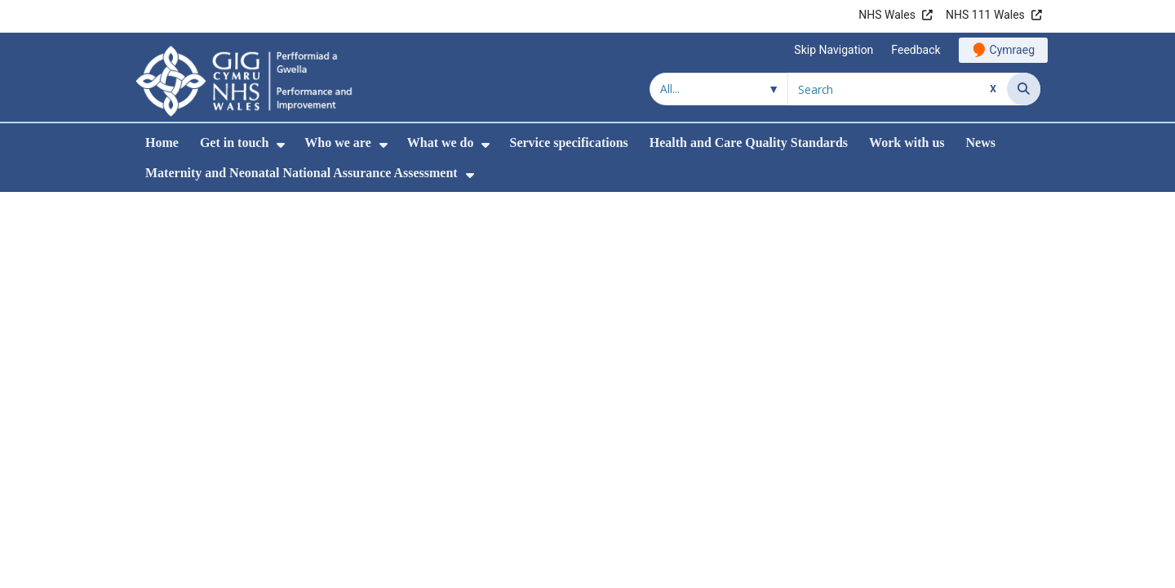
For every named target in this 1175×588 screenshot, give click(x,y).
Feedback (915, 49)
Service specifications (568, 142)
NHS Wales (887, 14)
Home (162, 142)
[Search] (1023, 89)
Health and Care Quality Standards (749, 142)
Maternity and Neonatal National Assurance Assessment (301, 173)
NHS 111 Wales (985, 14)
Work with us (906, 142)
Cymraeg (1012, 49)
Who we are (337, 142)
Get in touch (234, 142)
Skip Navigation (833, 49)
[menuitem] (281, 145)
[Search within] (719, 89)
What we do (440, 142)
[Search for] (897, 89)
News (980, 142)
